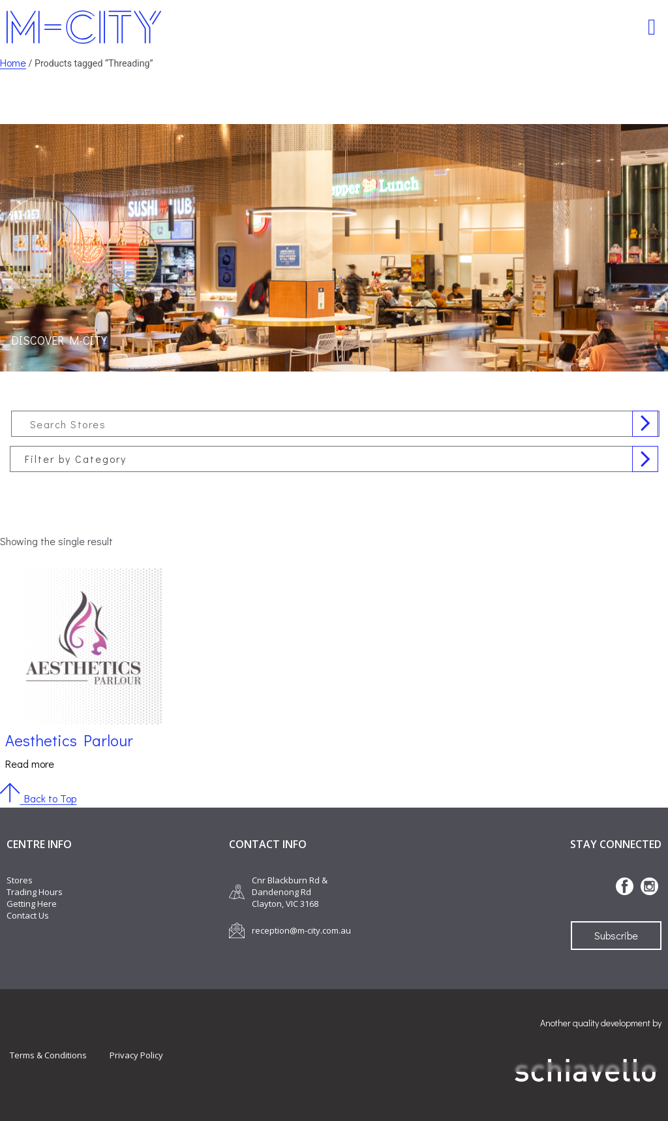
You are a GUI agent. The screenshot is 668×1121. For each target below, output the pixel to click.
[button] (652, 27)
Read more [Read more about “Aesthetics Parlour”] (29, 763)
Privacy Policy (136, 1055)
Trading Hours (35, 892)
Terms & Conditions (48, 1055)
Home (13, 62)
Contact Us (28, 915)
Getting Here (32, 903)
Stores (20, 880)
